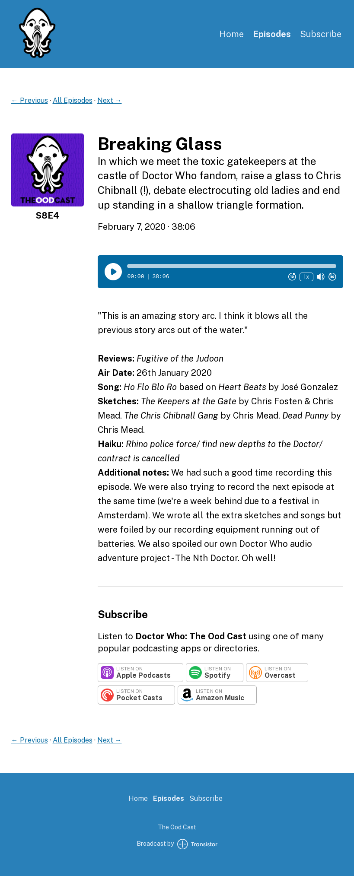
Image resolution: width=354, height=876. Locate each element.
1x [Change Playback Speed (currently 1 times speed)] (306, 276)
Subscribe (320, 34)
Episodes (272, 34)
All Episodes (72, 100)
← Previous (29, 100)
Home (231, 34)
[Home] (37, 56)
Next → (109, 100)
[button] (231, 266)
